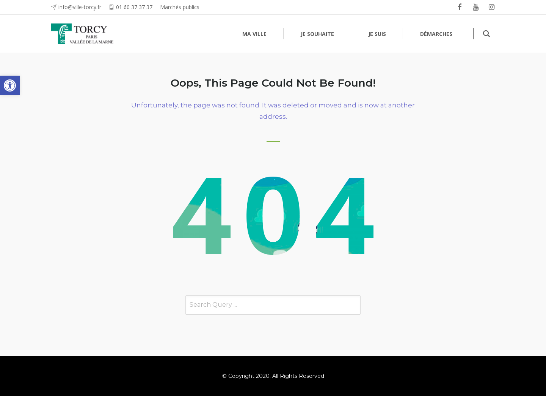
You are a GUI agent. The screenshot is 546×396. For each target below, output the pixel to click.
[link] (10, 85)
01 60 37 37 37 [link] (134, 7)
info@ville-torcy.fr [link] (79, 7)
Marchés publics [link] (179, 7)
